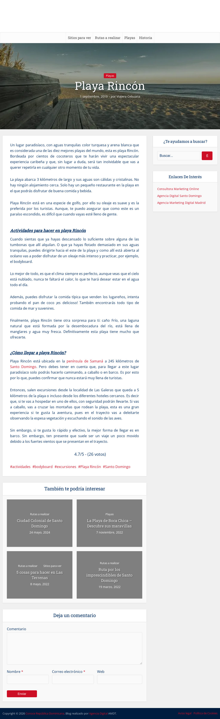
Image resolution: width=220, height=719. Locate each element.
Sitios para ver (79, 37)
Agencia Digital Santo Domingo (179, 196)
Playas (129, 37)
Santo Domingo (23, 366)
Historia (145, 37)
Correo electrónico (68, 671)
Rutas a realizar (108, 37)
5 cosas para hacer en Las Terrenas (40, 575)
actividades (21, 466)
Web (100, 671)
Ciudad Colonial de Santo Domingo (40, 523)
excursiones (66, 466)
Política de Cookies (205, 713)
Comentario (16, 629)
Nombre (15, 671)
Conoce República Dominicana (45, 713)
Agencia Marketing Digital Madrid (181, 203)
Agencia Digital (98, 713)
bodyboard (44, 466)
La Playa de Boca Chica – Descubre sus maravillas (109, 523)
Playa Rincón (90, 466)
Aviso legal (184, 713)
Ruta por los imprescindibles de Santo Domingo (109, 575)
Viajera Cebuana (128, 96)
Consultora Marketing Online (178, 189)
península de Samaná (85, 361)
